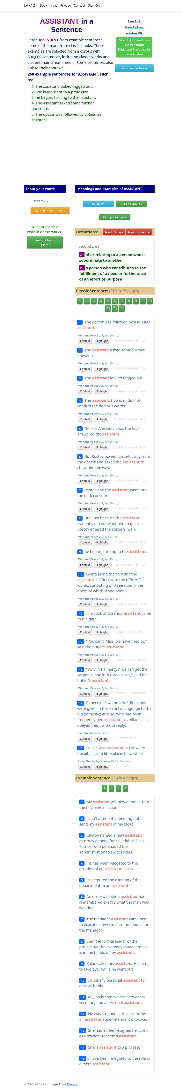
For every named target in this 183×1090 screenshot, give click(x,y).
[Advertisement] (91, 157)
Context (85, 341)
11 (150, 301)
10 (143, 301)
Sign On (94, 5)
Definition (98, 203)
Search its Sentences (50, 211)
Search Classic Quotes (44, 242)
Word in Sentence (134, 68)
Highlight (102, 341)
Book (43, 5)
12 (108, 308)
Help (53, 5)
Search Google (114, 232)
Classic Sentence (131, 203)
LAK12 (29, 5)
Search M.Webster (139, 232)
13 (115, 308)
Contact (79, 5)
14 (122, 308)
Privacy (65, 5)
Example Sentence (115, 217)
